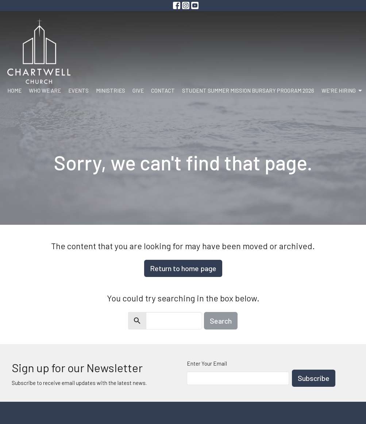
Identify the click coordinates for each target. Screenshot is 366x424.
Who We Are (45, 90)
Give (138, 90)
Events (78, 90)
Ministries (110, 90)
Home (14, 90)
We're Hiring (342, 91)
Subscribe (314, 378)
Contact (163, 90)
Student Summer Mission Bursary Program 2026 (248, 90)
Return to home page (183, 268)
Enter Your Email (207, 363)
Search (221, 320)
